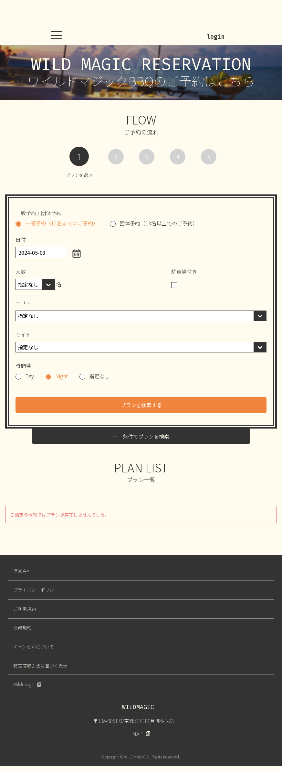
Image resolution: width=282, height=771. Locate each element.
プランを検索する (141, 405)
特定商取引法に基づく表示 (40, 665)
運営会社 (22, 571)
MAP (137, 733)
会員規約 (22, 627)
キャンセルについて (33, 646)
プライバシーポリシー (35, 590)
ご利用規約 (24, 609)
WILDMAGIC (141, 14)
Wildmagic (24, 684)
